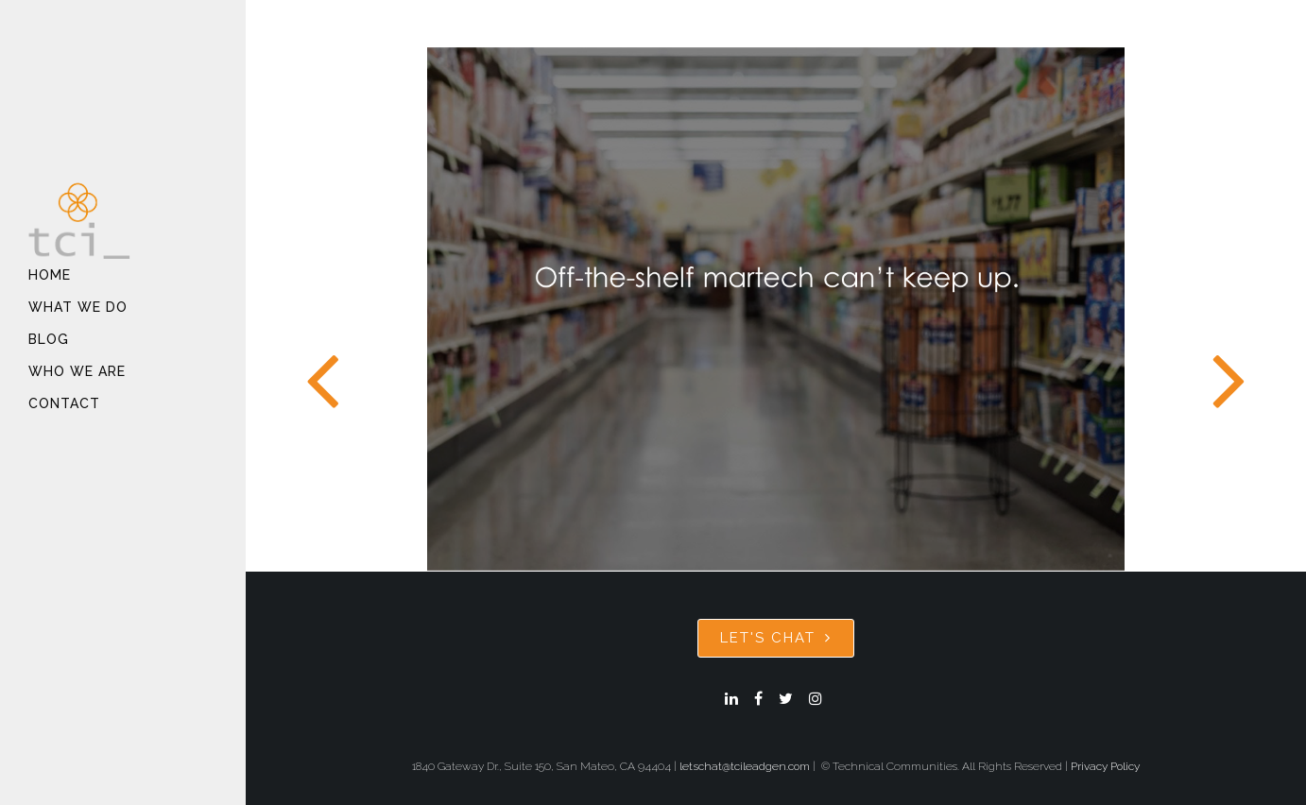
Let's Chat (776, 637)
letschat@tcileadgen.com (744, 766)
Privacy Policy (1105, 766)
